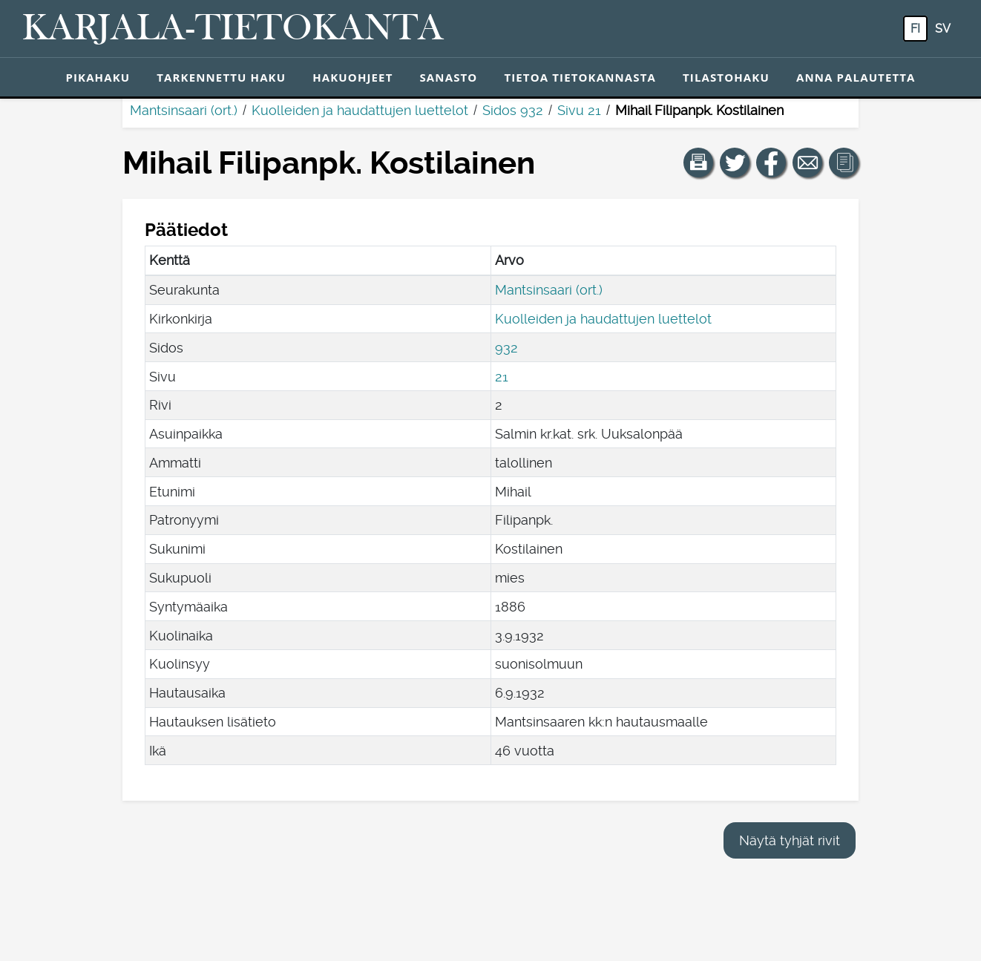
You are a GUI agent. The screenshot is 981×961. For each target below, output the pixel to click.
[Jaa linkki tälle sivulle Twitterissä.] (734, 162)
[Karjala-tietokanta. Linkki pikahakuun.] (233, 29)
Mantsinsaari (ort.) (183, 110)
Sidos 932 (512, 110)
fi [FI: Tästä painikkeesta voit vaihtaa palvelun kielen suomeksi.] (915, 29)
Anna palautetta (856, 77)
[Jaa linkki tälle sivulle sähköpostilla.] (807, 162)
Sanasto (448, 77)
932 (506, 347)
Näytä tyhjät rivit (789, 840)
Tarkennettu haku (221, 77)
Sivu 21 (579, 110)
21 (501, 376)
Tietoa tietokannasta (580, 77)
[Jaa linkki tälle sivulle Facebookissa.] (771, 162)
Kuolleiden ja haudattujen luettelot (360, 110)
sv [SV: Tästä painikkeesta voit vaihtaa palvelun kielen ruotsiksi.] (943, 29)
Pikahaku (97, 77)
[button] (698, 162)
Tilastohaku (726, 77)
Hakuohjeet (352, 77)
